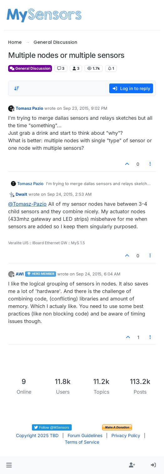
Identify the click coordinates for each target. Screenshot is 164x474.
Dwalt (21, 194)
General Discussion (30, 68)
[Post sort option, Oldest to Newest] (16, 88)
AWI (20, 273)
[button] (9, 465)
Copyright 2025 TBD (37, 435)
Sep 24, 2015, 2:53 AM (69, 194)
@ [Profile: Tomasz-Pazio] (27, 204)
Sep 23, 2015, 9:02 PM (85, 108)
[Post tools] (150, 164)
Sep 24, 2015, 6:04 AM (98, 273)
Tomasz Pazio (29, 108)
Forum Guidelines (85, 435)
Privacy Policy (125, 435)
